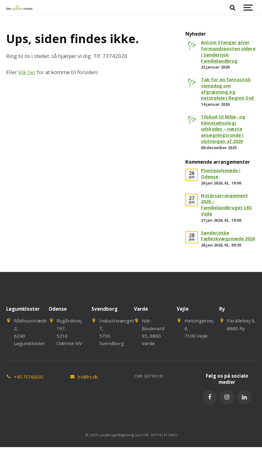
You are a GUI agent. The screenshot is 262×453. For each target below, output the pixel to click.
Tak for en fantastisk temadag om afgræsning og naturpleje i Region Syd (226, 91)
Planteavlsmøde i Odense (221, 179)
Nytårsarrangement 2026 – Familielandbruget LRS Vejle (228, 210)
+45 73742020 (30, 389)
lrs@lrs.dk (89, 389)
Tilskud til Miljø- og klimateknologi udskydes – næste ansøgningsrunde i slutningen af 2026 (224, 135)
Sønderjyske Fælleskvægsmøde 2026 (223, 244)
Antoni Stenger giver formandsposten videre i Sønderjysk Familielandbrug (226, 51)
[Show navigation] (248, 8)
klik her (27, 72)
